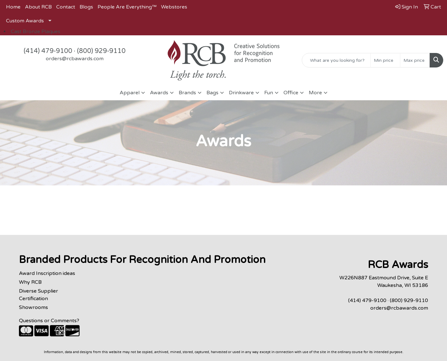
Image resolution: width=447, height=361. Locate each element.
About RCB (38, 7)
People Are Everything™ (127, 7)
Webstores (174, 7)
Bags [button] (212, 93)
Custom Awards (25, 21)
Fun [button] (268, 93)
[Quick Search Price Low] (385, 60)
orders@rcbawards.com (75, 58)
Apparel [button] (130, 93)
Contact (65, 7)
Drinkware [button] (241, 93)
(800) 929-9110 (101, 51)
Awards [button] (159, 93)
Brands (187, 93)
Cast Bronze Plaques (35, 31)
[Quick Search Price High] (415, 60)
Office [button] (290, 93)
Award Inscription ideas (47, 273)
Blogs (86, 7)
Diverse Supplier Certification (38, 295)
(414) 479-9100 (48, 51)
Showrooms (33, 307)
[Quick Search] (336, 60)
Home (13, 7)
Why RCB (30, 282)
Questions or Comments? (49, 320)
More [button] (315, 93)
